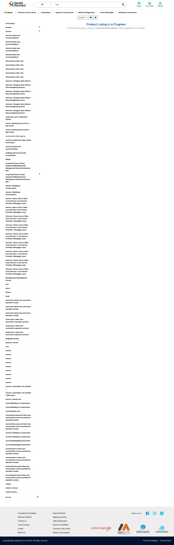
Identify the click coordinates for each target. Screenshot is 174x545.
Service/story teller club (14, 61)
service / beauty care (13, 399)
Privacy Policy (165, 541)
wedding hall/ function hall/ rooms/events (16, 153)
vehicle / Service (12, 488)
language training (12, 339)
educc (8, 288)
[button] (82, 17)
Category (8, 12)
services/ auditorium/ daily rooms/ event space (18, 140)
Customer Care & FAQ (61, 529)
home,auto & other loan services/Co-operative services (17, 319)
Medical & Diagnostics (86, 12)
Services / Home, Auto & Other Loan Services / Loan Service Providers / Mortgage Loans (17, 216)
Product (9, 27)
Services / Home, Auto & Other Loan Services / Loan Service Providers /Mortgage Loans (17, 234)
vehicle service (11, 492)
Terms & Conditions (150, 541)
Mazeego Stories (59, 517)
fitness (8, 292)
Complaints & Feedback (27, 513)
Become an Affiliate (61, 525)
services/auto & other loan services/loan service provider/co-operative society (18, 449)
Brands (22, 497)
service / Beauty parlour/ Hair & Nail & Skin (17, 123)
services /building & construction (18, 433)
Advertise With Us (25, 517)
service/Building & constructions (18, 403)
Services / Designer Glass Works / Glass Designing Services (18, 85)
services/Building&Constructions (18, 441)
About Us (21, 533)
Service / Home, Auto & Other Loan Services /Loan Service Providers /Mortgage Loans (17, 199)
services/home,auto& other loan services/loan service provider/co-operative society (18, 466)
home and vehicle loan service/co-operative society (18, 300)
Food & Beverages (107, 12)
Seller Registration (60, 521)
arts (7, 284)
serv (7, 346)
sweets (8, 484)
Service (8, 31)
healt (7, 296)
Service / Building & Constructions (13, 186)
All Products (10, 23)
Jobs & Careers (24, 525)
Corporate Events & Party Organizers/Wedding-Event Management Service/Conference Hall (18, 163)
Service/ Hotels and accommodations (13, 42)
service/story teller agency (15, 136)
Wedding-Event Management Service (16, 278)
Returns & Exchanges (61, 533)
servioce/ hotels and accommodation (13, 147)
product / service (12, 342)
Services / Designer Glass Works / (18, 81)
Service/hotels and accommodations (13, 55)
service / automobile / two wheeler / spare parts (18, 393)
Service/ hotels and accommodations (13, 48)
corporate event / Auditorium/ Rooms (17, 117)
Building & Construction (128, 12)
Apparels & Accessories (64, 12)
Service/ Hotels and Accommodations (13, 35)
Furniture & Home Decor (27, 12)
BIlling (8, 159)
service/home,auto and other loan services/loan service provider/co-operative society (18, 415)
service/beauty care (13, 411)
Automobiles (46, 12)
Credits (20, 529)
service (8, 350)
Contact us (22, 521)
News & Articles (59, 513)
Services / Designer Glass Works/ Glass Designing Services (18, 111)
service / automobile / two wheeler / (18, 386)
